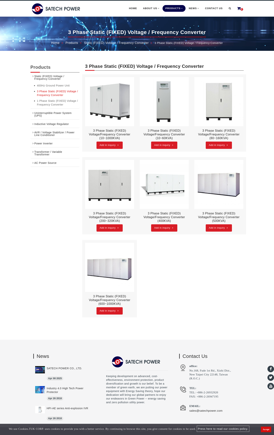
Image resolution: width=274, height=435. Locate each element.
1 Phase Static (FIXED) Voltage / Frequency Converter (57, 102)
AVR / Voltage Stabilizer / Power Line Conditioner (54, 134)
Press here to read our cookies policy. (223, 428)
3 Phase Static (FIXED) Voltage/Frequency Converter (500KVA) (219, 217)
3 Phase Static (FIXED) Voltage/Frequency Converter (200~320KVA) (109, 217)
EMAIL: (194, 406)
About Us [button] (151, 8)
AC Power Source (45, 162)
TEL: (192, 388)
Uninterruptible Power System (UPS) (53, 114)
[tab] (55, 77)
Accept (266, 429)
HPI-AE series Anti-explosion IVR (67, 408)
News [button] (194, 8)
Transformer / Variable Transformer (48, 153)
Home (55, 42)
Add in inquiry (109, 145)
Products (71, 42)
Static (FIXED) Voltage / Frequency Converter (116, 42)
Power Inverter (43, 143)
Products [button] (174, 8)
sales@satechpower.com (206, 410)
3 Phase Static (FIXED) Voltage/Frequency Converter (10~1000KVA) (109, 134)
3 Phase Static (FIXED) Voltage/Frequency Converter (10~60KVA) (164, 134)
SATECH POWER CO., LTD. (64, 368)
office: (193, 366)
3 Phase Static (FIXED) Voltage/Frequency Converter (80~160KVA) (219, 134)
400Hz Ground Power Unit (53, 85)
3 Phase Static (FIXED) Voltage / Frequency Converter (57, 93)
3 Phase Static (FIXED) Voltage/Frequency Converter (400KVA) (164, 217)
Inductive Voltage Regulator (51, 124)
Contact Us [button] (214, 8)
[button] (230, 8)
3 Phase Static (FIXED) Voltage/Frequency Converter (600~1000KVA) (109, 300)
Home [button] (133, 8)
